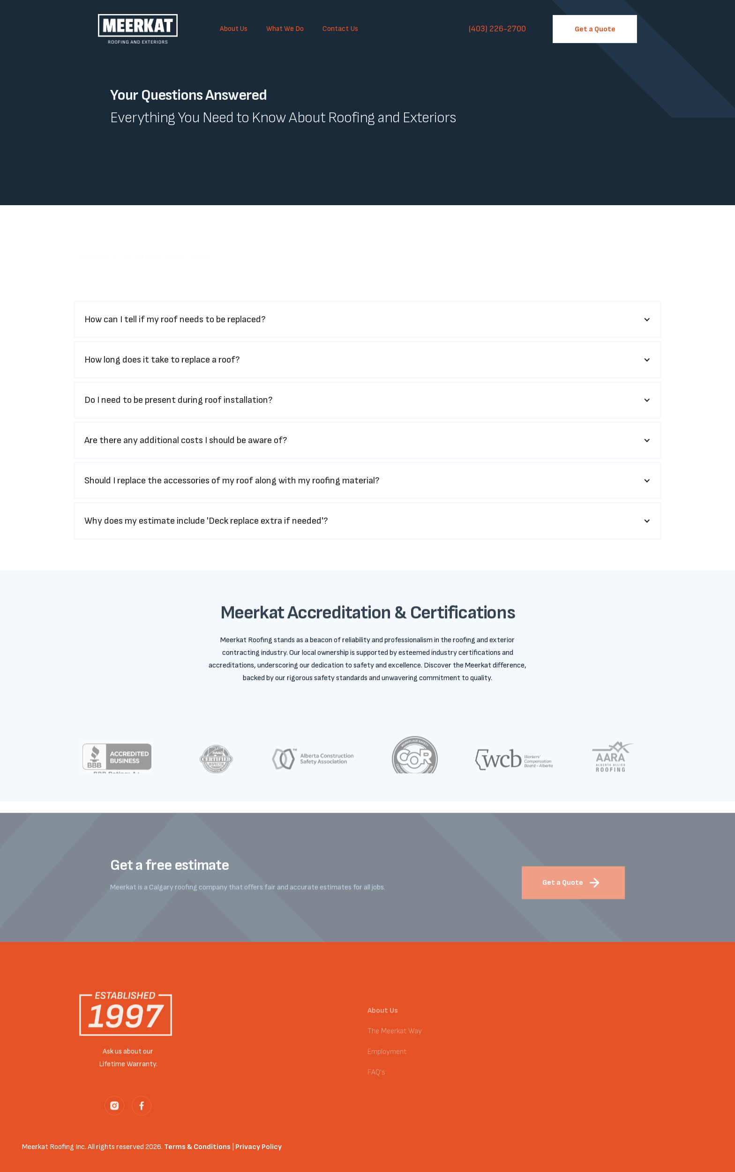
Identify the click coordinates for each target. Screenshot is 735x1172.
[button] (233, 29)
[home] (140, 29)
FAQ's (376, 1079)
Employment (387, 1058)
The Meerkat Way (395, 1037)
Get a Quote (595, 29)
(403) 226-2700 (497, 29)
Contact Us (340, 28)
